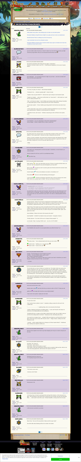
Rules (52, 18)
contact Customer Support (47, 11)
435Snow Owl (18, 239)
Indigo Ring (19, 132)
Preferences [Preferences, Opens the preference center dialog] (60, 456)
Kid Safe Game (50, 442)
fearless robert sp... (19, 184)
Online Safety (49, 444)
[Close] (79, 457)
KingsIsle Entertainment (59, 0)
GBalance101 (19, 252)
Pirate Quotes (57, 447)
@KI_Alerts (61, 14)
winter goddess (19, 419)
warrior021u (18, 283)
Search (31, 18)
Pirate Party (49, 446)
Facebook (51, 14)
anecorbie (18, 62)
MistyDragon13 (19, 161)
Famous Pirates (58, 446)
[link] (38, 450)
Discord (45, 10)
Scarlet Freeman (19, 200)
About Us (35, 444)
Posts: (14, 41)
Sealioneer (18, 367)
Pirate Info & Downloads (58, 442)
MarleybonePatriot (19, 266)
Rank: (14, 38)
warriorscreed (18, 87)
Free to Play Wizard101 (34, 443)
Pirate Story (42, 444)
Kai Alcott (19, 341)
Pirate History (57, 445)
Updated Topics (37, 18)
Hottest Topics (46, 18)
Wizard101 (68, 0)
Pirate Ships (42, 446)
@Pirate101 (46, 14)
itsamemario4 (18, 147)
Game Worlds (42, 445)
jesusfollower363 (18, 119)
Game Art (43, 447)
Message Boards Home (19, 21)
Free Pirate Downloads (57, 444)
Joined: (14, 39)
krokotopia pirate (18, 30)
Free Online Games (35, 441)
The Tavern (27, 21)
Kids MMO (50, 445)
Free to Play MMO (42, 442)
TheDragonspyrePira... (19, 75)
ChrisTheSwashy (19, 380)
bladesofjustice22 (19, 49)
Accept (60, 459)
